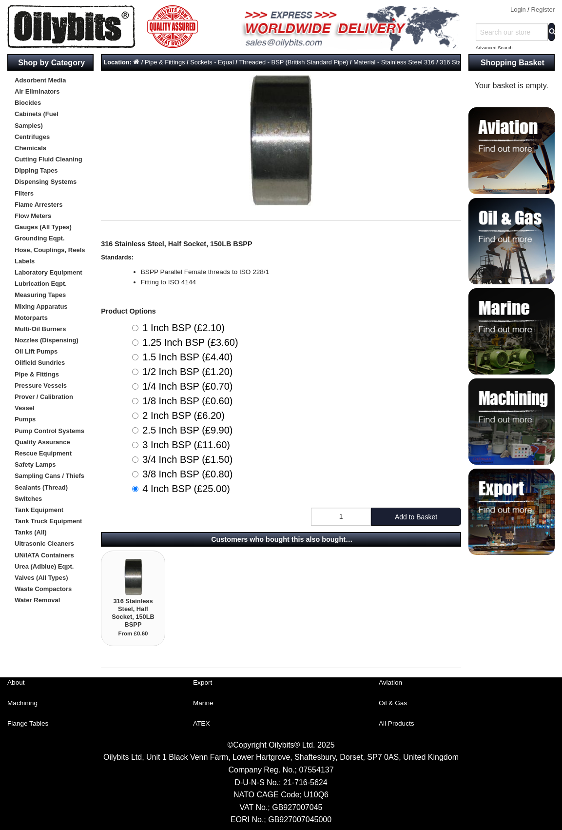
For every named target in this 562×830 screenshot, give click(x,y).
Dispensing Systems (46, 181)
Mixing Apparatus (41, 306)
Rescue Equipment (43, 453)
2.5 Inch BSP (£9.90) (187, 430)
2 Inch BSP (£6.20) (183, 415)
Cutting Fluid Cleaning (48, 159)
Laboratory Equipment (48, 272)
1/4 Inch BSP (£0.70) (187, 386)
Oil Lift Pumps (36, 351)
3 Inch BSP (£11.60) (186, 444)
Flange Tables (27, 723)
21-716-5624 (305, 782)
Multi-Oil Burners (40, 329)
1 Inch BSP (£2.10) (183, 327)
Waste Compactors (43, 589)
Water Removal (37, 600)
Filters (24, 193)
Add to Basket (416, 517)
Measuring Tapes (40, 294)
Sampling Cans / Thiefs (49, 475)
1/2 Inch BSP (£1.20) (187, 371)
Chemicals (30, 148)
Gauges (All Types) (43, 227)
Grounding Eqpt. (40, 238)
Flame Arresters (39, 204)
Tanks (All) (31, 532)
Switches (28, 498)
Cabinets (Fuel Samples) (36, 119)
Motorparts (31, 317)
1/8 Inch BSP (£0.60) (187, 400)
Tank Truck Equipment (48, 521)
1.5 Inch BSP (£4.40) (187, 357)
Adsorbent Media (40, 80)
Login (518, 9)
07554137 (316, 770)
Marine (203, 703)
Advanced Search (494, 47)
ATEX (201, 723)
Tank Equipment (39, 510)
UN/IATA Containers (44, 555)
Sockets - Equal (212, 62)
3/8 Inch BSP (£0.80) (187, 474)
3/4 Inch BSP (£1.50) (187, 459)
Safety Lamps (35, 464)
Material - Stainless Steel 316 (393, 62)
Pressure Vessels (41, 385)
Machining (22, 703)
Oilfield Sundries (40, 362)
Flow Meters (33, 215)
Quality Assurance (42, 442)
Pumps (25, 419)
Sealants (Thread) (41, 487)
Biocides (28, 102)
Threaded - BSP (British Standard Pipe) (293, 62)
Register (543, 9)
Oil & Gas (393, 703)
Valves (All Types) (41, 577)
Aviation (390, 682)
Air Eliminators (37, 91)
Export (202, 682)
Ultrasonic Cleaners (44, 543)
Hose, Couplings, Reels (50, 250)
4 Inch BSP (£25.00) (186, 488)
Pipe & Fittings (37, 374)
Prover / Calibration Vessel (44, 402)
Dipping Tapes (36, 170)
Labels (25, 261)
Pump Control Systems (49, 431)
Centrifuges (32, 136)
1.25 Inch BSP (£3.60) (190, 342)
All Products (396, 723)
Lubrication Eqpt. (41, 283)
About (16, 682)
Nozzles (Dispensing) (46, 340)
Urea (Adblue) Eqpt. (44, 566)
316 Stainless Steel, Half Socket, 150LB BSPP (133, 612)
